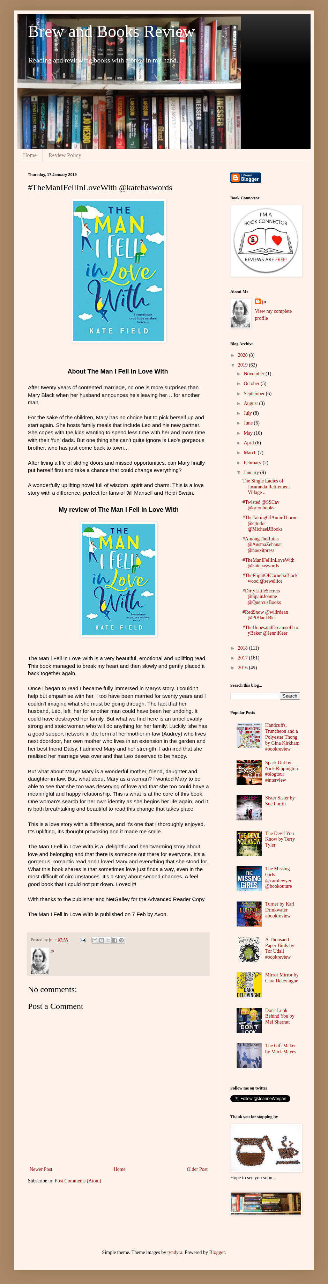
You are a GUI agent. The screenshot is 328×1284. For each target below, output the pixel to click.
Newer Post (41, 1169)
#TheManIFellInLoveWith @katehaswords (269, 563)
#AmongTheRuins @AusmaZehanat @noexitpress (262, 544)
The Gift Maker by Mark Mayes (280, 1048)
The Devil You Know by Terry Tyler (280, 839)
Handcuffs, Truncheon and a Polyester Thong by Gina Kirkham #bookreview (282, 737)
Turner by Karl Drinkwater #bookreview (279, 909)
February (253, 462)
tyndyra (174, 1252)
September (255, 393)
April (249, 442)
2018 (243, 648)
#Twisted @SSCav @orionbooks (261, 505)
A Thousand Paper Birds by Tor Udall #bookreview (279, 948)
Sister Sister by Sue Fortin (280, 800)
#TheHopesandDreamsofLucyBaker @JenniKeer (271, 630)
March (251, 452)
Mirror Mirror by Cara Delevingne (282, 977)
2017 (243, 658)
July (248, 413)
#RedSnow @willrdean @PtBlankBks (265, 615)
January (252, 472)
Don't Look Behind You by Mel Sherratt (280, 1016)
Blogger (217, 1252)
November (255, 373)
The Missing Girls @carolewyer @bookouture (278, 877)
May (249, 433)
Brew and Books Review (111, 31)
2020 (243, 355)
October (252, 383)
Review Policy (65, 155)
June (249, 423)
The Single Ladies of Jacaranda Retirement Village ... (266, 486)
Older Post (197, 1169)
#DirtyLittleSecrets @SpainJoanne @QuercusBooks (262, 596)
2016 (243, 667)
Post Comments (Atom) (78, 1180)
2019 (243, 365)
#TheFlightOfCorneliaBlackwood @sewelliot (270, 578)
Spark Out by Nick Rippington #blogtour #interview (281, 771)
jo (264, 301)
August (251, 403)
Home (30, 155)
